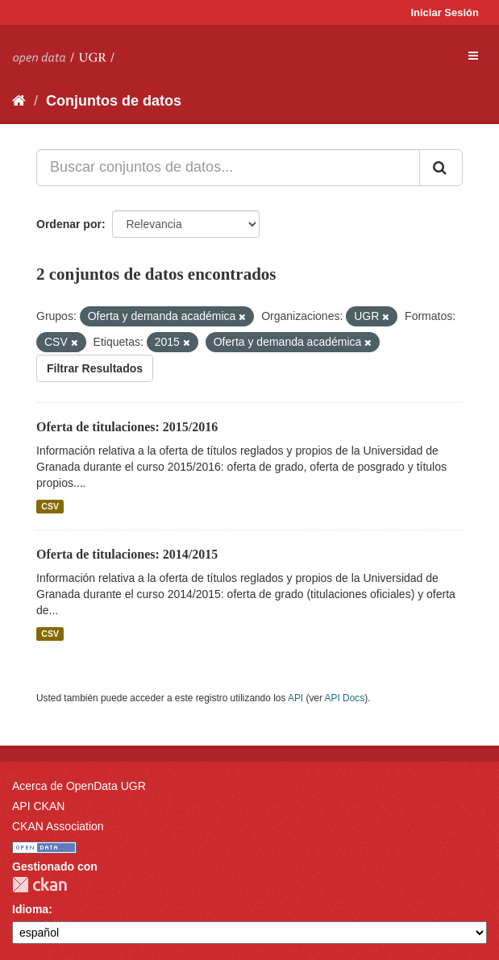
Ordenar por (69, 224)
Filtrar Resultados (95, 368)
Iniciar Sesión (444, 12)
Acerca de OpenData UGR (79, 785)
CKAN (39, 884)
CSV (50, 506)
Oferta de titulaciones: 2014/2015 (127, 554)
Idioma (30, 909)
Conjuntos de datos (113, 101)
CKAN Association (58, 826)
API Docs (345, 698)
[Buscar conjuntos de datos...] (228, 167)
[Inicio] (19, 101)
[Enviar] (441, 167)
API (295, 698)
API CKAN (38, 806)
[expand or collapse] (473, 55)
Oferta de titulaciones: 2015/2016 (127, 427)
